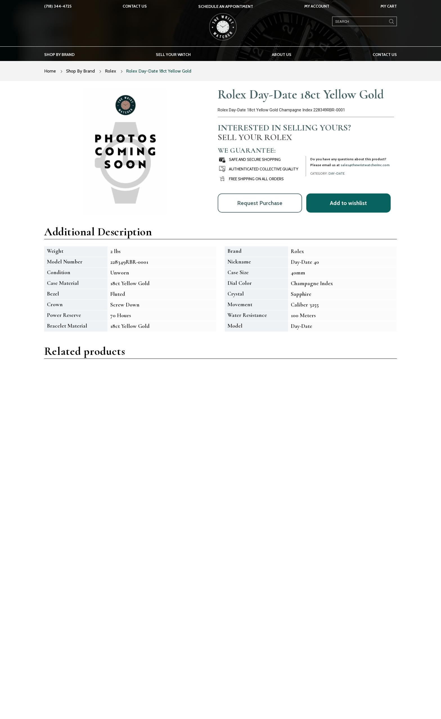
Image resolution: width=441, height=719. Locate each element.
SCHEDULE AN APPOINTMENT (225, 6)
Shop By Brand (80, 71)
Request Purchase (259, 203)
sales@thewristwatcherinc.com (365, 165)
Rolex (110, 71)
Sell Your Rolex (255, 137)
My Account (316, 6)
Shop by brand (59, 54)
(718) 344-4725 (57, 6)
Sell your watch (173, 54)
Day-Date (336, 173)
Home (50, 71)
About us (281, 54)
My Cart (389, 6)
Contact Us (135, 6)
